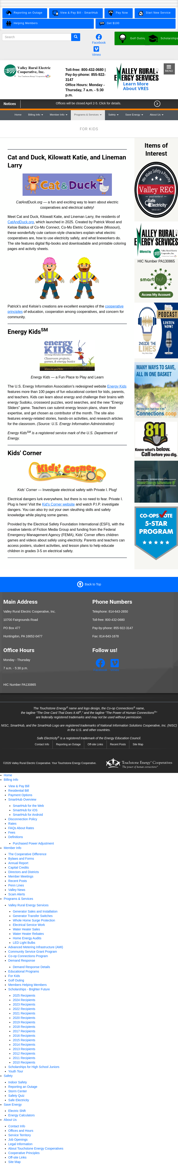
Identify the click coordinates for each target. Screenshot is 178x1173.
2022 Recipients (24, 1009)
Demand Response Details (31, 967)
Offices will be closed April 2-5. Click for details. (88, 103)
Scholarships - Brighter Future (29, 989)
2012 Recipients (24, 1053)
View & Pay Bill (18, 786)
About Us (156, 114)
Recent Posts (118, 744)
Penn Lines (16, 885)
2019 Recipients (24, 1022)
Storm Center (17, 1091)
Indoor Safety (17, 1082)
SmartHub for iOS (25, 810)
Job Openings (17, 1139)
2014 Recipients (24, 1044)
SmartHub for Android (28, 814)
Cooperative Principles (24, 1153)
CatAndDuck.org (21, 222)
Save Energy (134, 114)
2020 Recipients (24, 1018)
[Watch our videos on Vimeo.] (96, 50)
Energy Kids (116, 386)
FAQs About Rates (21, 828)
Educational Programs (23, 971)
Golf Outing (16, 980)
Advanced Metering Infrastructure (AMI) (35, 947)
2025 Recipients (24, 995)
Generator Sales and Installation (35, 911)
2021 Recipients (24, 1013)
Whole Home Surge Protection (34, 920)
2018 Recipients (24, 1026)
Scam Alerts (16, 894)
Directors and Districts (23, 872)
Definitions (15, 837)
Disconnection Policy (22, 819)
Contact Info (42, 744)
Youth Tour (15, 1071)
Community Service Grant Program (32, 951)
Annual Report (18, 863)
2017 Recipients (24, 1031)
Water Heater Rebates (28, 934)
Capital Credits (18, 867)
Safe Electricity (18, 1100)
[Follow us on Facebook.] (99, 38)
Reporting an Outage (68, 744)
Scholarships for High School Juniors (33, 1067)
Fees (11, 832)
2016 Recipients (24, 1035)
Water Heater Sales (26, 929)
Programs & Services (88, 114)
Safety (113, 114)
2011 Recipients (24, 1058)
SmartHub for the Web (28, 805)
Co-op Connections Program (28, 956)
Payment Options (20, 795)
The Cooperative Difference (27, 854)
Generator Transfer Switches (32, 916)
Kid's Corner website (58, 504)
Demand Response (21, 960)
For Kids (14, 976)
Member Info (58, 114)
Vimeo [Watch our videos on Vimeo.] (96, 54)
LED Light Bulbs (24, 942)
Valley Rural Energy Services (28, 905)
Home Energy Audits (27, 938)
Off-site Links (95, 744)
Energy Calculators (21, 1115)
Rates (12, 823)
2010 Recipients (24, 1062)
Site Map (138, 744)
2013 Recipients (24, 1049)
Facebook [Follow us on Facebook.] (99, 42)
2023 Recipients (24, 1004)
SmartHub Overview (22, 799)
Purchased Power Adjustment (33, 843)
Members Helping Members (27, 985)
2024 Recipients (24, 1000)
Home (18, 114)
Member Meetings (20, 876)
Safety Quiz (16, 1095)
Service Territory (19, 1135)
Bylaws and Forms (21, 858)
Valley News (16, 890)
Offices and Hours (20, 1130)
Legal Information (20, 1144)
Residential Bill (18, 790)
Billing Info (35, 114)
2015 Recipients (24, 1040)
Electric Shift (17, 1111)
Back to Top (93, 584)
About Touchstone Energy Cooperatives (35, 1148)
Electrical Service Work (29, 925)
